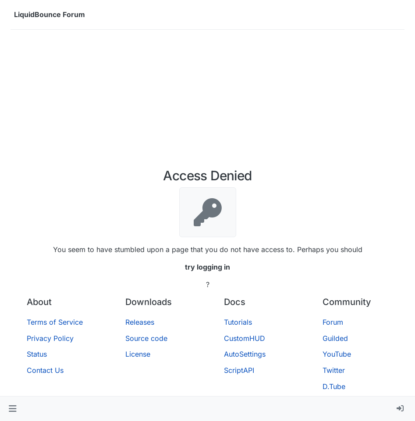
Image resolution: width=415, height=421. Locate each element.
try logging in (207, 267)
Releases (139, 322)
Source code (146, 338)
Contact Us (45, 370)
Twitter (334, 370)
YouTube (337, 354)
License (137, 354)
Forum (333, 322)
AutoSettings (245, 354)
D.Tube (334, 386)
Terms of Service (55, 322)
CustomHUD (244, 338)
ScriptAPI (239, 370)
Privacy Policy (50, 338)
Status (37, 354)
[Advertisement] (207, 102)
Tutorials (238, 322)
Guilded (335, 338)
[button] (12, 408)
